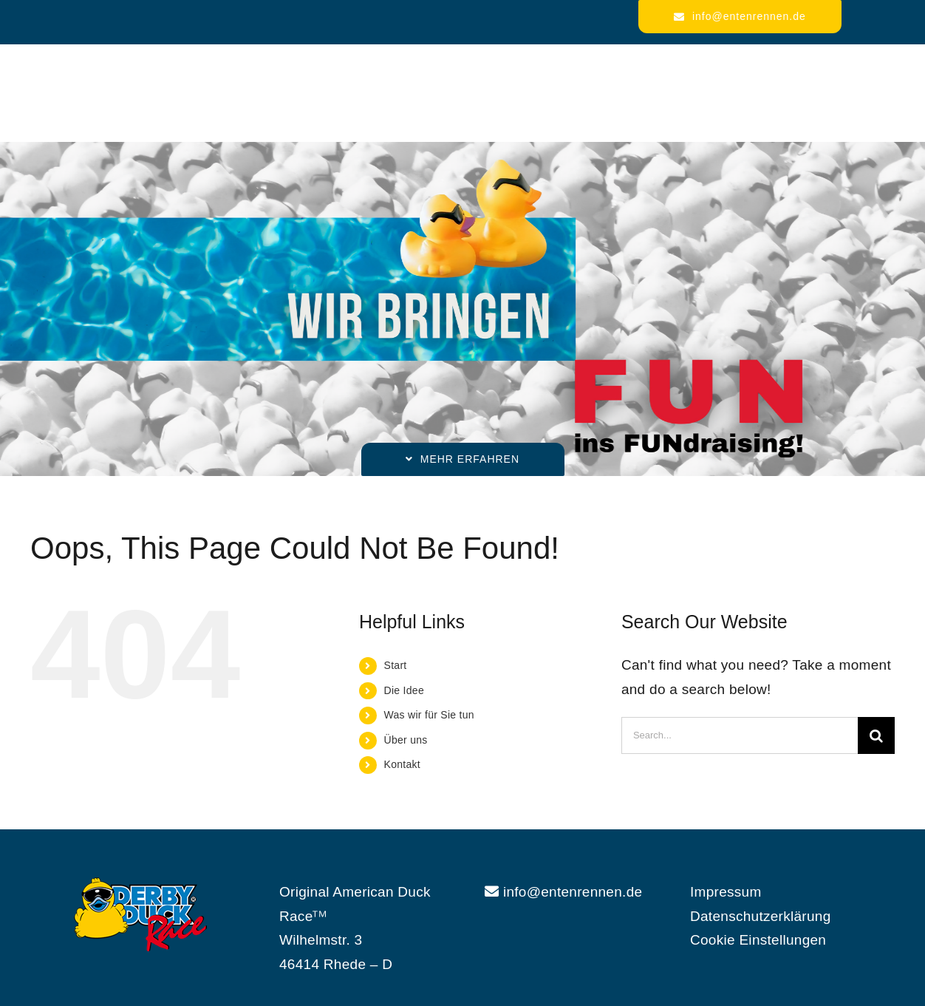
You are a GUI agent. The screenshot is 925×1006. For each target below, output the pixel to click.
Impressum (726, 892)
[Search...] (739, 735)
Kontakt (402, 764)
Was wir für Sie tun (429, 715)
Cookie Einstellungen (758, 940)
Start (395, 665)
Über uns (406, 740)
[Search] (876, 735)
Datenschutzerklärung (760, 916)
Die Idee (404, 690)
